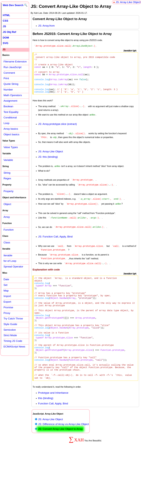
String (6, 172)
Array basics (10, 128)
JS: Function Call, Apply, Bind (55, 242)
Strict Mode (10, 335)
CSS (5, 20)
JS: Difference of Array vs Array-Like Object (63, 450)
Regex (7, 178)
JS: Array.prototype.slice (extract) (57, 132)
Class (6, 242)
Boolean (8, 106)
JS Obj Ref (9, 32)
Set (5, 285)
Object (7, 204)
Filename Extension (15, 61)
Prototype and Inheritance (53, 418)
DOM (6, 37)
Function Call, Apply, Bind (53, 429)
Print (6, 78)
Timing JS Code (12, 340)
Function (8, 229)
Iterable (7, 255)
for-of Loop (9, 260)
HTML (6, 15)
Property (8, 191)
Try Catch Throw (13, 318)
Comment (9, 72)
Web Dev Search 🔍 (15, 5)
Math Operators (12, 95)
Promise (8, 307)
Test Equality (10, 112)
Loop (6, 123)
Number (8, 89)
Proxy (6, 313)
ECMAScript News (14, 346)
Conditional (10, 117)
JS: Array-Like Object (128, 2)
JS (4, 26)
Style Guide (10, 324)
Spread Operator (13, 266)
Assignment (10, 100)
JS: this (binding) (48, 164)
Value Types (10, 147)
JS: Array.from (46, 25)
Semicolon (9, 329)
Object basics (11, 134)
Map (6, 290)
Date (6, 279)
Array (6, 216)
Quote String (10, 83)
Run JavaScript (12, 67)
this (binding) (45, 424)
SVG (5, 43)
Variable (8, 160)
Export (7, 301)
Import (7, 296)
